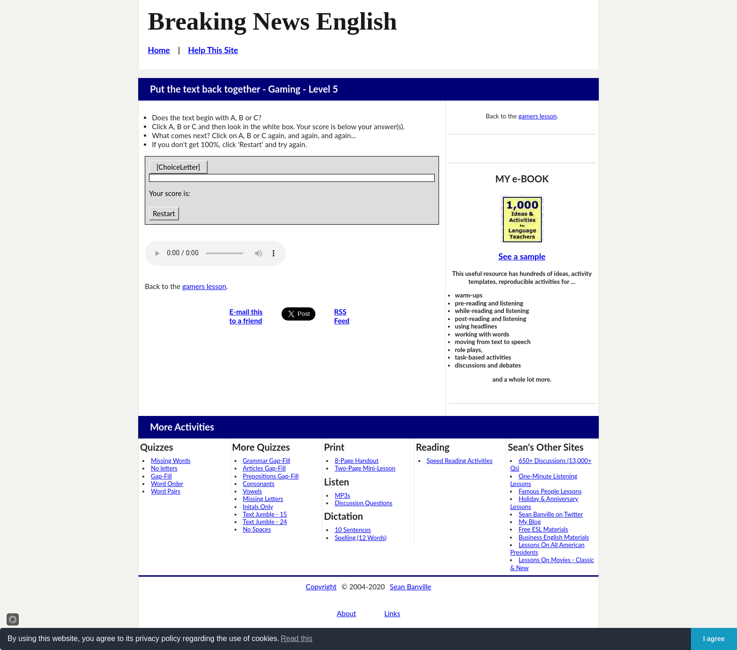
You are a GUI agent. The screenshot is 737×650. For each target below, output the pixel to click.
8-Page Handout (356, 460)
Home (159, 50)
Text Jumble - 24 (265, 521)
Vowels (252, 491)
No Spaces (257, 529)
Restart (164, 213)
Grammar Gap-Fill (266, 460)
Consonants (258, 483)
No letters (164, 468)
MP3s (342, 495)
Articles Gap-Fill (264, 468)
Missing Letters (263, 498)
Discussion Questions (363, 503)
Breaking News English (272, 21)
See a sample (521, 256)
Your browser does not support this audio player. (215, 253)
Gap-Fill (161, 476)
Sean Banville (410, 586)
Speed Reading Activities (460, 460)
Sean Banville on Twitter (550, 514)
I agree (714, 638)
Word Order (167, 483)
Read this (297, 638)
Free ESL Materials (543, 529)
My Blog (529, 521)
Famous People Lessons (549, 491)
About (346, 613)
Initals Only (258, 506)
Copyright (321, 586)
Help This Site (213, 50)
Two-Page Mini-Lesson (365, 468)
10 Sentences (353, 529)
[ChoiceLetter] (178, 167)
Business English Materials (553, 537)
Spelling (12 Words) (360, 537)
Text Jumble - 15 (265, 514)
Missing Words (170, 460)
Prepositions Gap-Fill (271, 476)
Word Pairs (165, 491)
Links (392, 613)
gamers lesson (204, 286)
